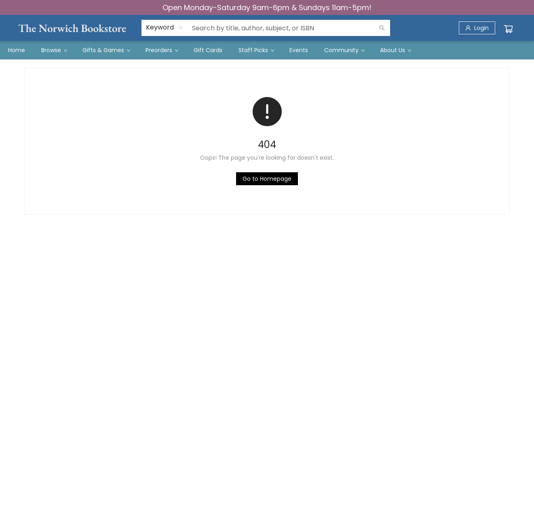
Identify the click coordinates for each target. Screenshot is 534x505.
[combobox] (164, 27)
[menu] (267, 50)
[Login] (477, 27)
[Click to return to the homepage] (267, 178)
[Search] (382, 28)
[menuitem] (16, 50)
